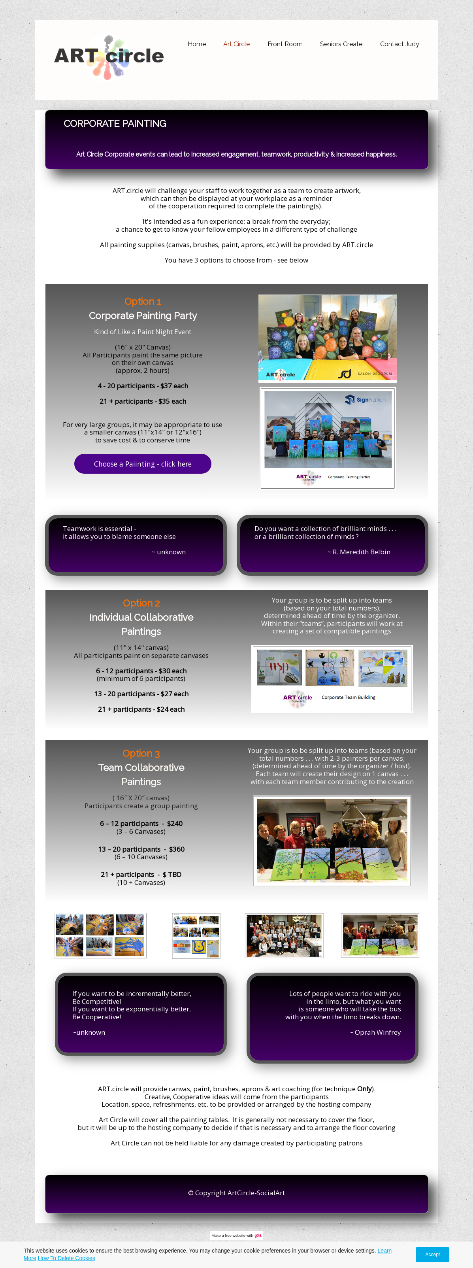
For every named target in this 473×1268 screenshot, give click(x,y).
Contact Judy (399, 44)
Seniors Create (341, 44)
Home (197, 44)
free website (235, 1235)
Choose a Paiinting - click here (143, 464)
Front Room (285, 44)
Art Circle (236, 44)
